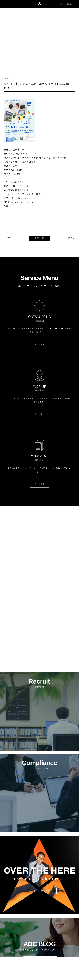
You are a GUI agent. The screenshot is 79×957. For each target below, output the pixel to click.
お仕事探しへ (67, 4)
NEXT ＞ (71, 238)
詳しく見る (39, 344)
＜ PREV (8, 238)
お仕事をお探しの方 (39, 891)
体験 (6, 206)
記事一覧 (39, 238)
